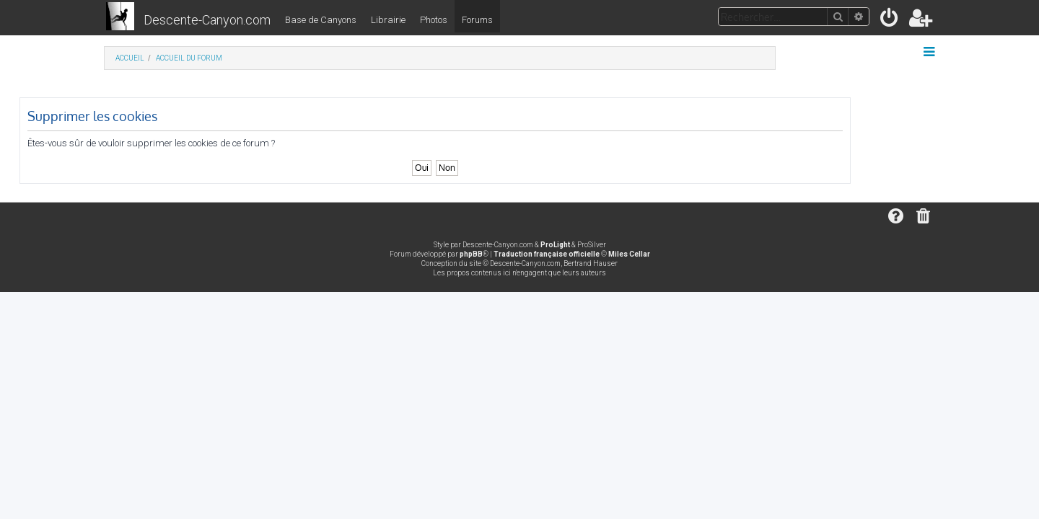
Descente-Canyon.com (207, 19)
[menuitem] (890, 20)
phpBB (471, 254)
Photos (433, 19)
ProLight (555, 245)
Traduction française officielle (547, 254)
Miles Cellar (629, 254)
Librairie (388, 19)
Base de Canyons (320, 19)
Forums (477, 19)
